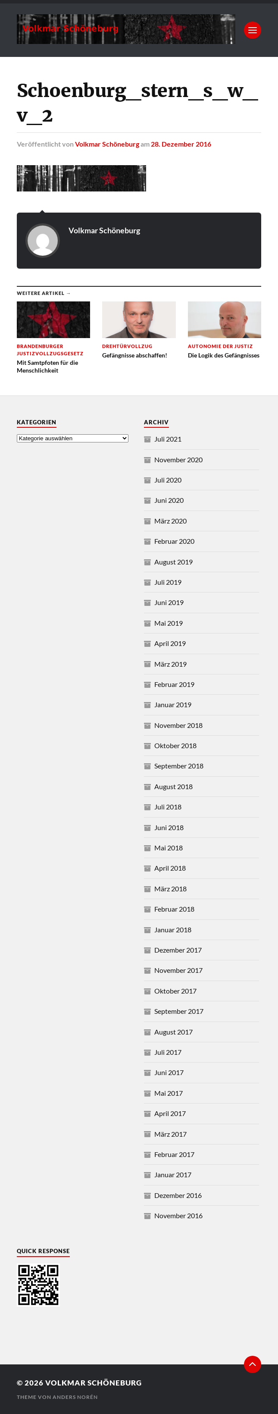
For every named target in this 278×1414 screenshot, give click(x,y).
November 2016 (178, 1215)
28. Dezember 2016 (181, 144)
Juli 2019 (167, 582)
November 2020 (178, 459)
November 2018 (178, 725)
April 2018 (170, 868)
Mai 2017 (168, 1093)
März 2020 (170, 521)
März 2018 (170, 888)
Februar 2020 (174, 541)
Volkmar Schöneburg (107, 144)
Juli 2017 (167, 1052)
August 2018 (173, 786)
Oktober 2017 (175, 991)
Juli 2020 (167, 480)
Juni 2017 (169, 1072)
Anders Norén (75, 1397)
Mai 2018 (168, 847)
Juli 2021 (167, 439)
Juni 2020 (169, 500)
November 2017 (178, 970)
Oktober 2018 (175, 745)
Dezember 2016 (178, 1195)
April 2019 (170, 643)
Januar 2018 (172, 929)
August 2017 (173, 1032)
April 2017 (170, 1113)
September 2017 (178, 1011)
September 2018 (178, 766)
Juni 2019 (169, 602)
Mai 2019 (168, 623)
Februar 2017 (174, 1154)
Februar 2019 (174, 684)
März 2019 (170, 664)
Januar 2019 (172, 704)
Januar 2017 (172, 1174)
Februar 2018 (174, 909)
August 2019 (173, 562)
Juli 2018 (167, 807)
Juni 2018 (169, 827)
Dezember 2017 (178, 950)
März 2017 (170, 1134)
